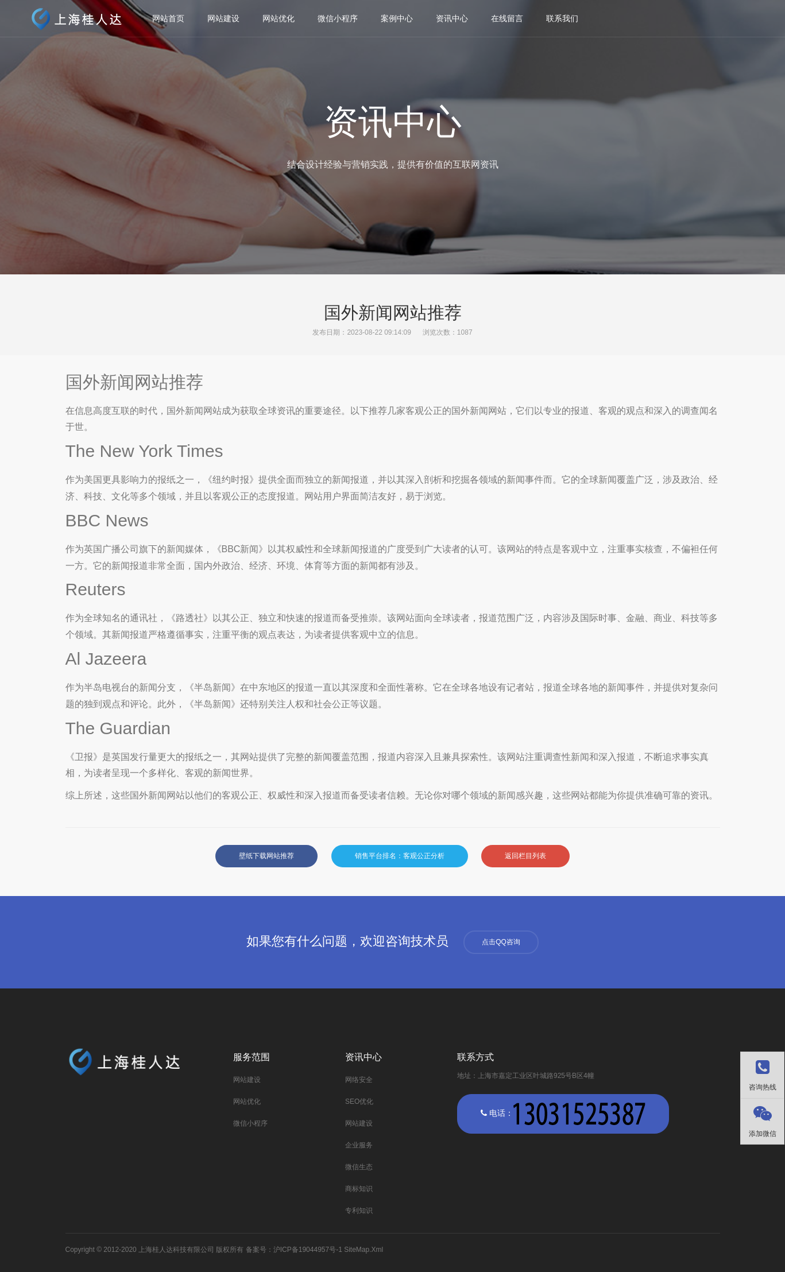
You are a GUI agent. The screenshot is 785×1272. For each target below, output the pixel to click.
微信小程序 (338, 18)
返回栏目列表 (525, 856)
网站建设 (223, 18)
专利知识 (359, 1211)
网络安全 (359, 1080)
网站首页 (168, 18)
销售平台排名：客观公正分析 (399, 856)
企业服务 (359, 1145)
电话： (563, 1114)
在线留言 (507, 18)
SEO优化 (359, 1102)
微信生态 (359, 1167)
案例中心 (397, 18)
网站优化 (278, 18)
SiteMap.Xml (363, 1250)
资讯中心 (452, 18)
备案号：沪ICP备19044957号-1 (294, 1250)
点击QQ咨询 (501, 942)
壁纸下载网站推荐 (266, 856)
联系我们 (562, 18)
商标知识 (359, 1189)
